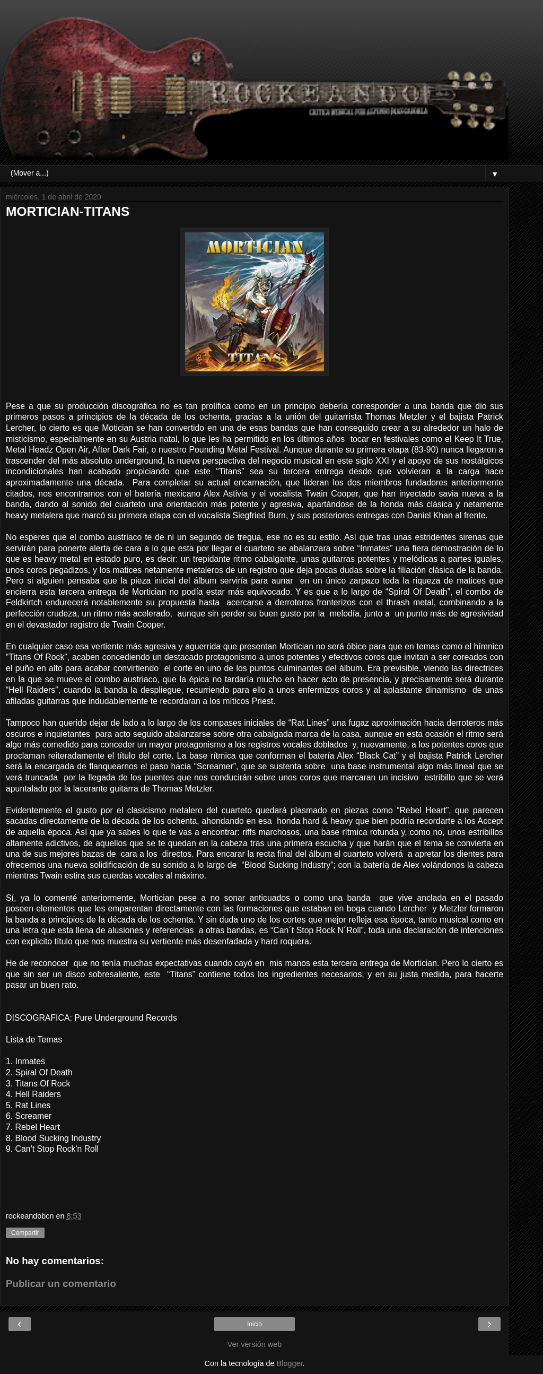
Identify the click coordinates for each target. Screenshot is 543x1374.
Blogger (290, 1363)
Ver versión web (254, 1344)
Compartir (25, 1233)
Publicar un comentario (61, 1283)
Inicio (254, 1324)
